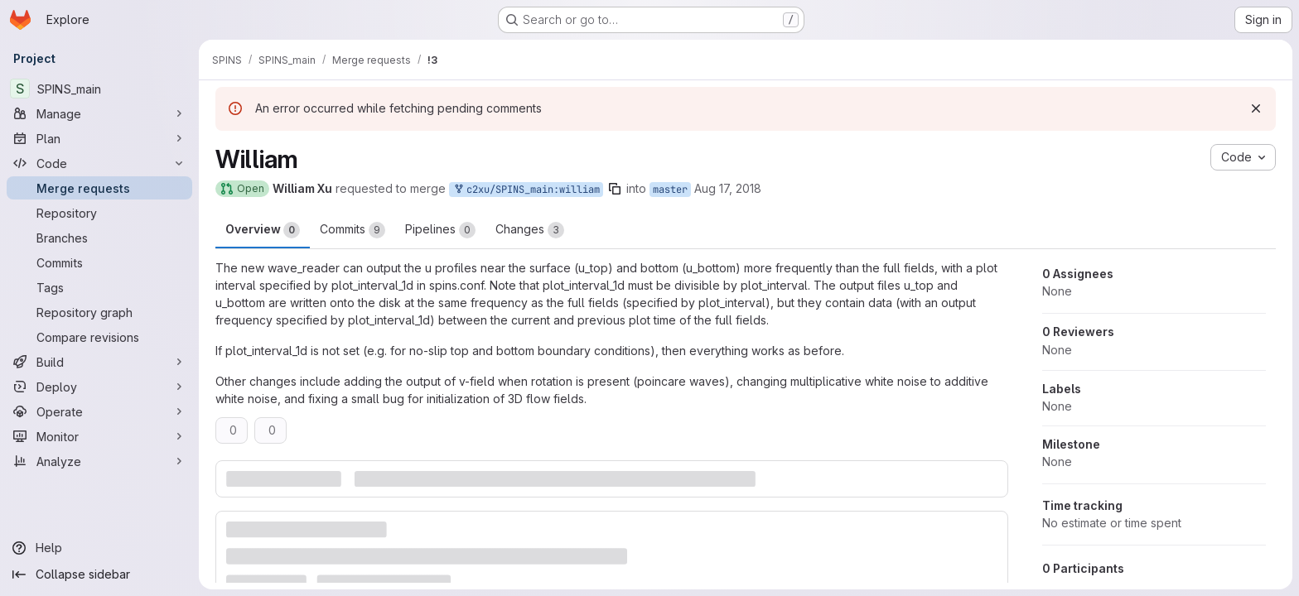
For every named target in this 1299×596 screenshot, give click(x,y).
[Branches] (99, 237)
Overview (262, 230)
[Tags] (99, 287)
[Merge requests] (99, 187)
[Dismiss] (1256, 108)
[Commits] (99, 262)
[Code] (99, 163)
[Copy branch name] (615, 189)
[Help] (99, 548)
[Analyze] (99, 461)
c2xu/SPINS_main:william (526, 190)
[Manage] (99, 113)
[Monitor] (99, 436)
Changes (529, 230)
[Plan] (99, 138)
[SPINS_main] (99, 88)
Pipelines (440, 230)
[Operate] (99, 411)
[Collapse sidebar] (99, 574)
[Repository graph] (99, 312)
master (670, 189)
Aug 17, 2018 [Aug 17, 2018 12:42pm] (727, 188)
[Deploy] (99, 386)
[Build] (99, 361)
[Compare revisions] (99, 336)
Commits (352, 230)
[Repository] (99, 212)
